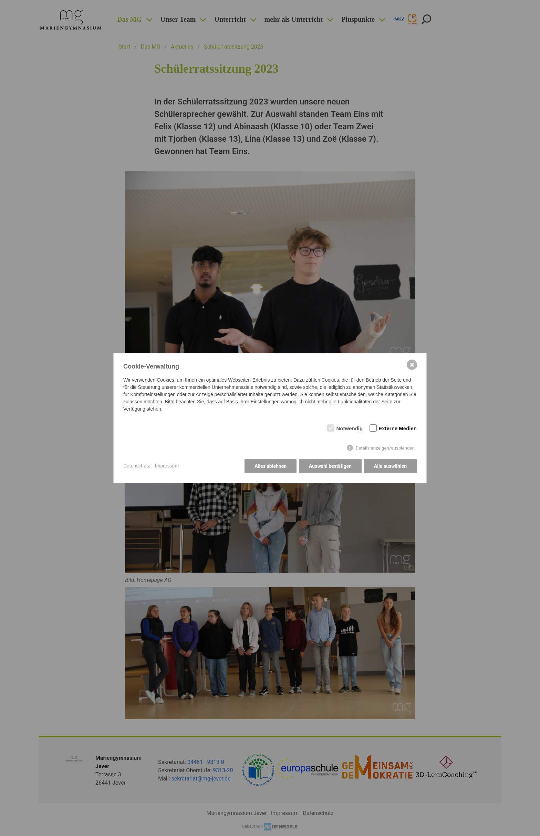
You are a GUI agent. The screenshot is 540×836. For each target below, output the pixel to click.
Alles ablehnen (271, 466)
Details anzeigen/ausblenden (385, 448)
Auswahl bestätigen (330, 466)
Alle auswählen (390, 466)
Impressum (167, 466)
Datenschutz (136, 466)
